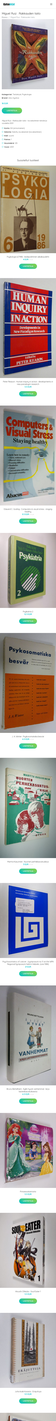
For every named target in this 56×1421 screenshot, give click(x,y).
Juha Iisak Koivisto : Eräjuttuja (28, 1391)
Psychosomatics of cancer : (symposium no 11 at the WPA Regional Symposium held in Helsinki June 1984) (28, 962)
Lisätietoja (12, 110)
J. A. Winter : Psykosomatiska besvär (28, 736)
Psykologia (26, 94)
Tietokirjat (17, 94)
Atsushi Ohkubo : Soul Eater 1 (28, 1291)
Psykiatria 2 (28, 611)
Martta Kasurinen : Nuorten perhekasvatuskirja (28, 861)
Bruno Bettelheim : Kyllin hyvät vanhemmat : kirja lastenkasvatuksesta (28, 1090)
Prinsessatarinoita (28, 1191)
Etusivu (5, 17)
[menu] (51, 4)
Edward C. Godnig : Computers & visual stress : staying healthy (28, 510)
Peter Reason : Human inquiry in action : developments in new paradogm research (28, 382)
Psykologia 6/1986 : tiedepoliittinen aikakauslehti (28, 257)
